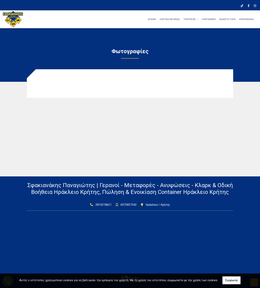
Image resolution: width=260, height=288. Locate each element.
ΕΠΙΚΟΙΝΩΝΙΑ (246, 19)
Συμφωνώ (231, 280)
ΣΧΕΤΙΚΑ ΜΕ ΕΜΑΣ (170, 19)
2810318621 (103, 204)
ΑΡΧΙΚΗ (152, 19)
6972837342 (129, 204)
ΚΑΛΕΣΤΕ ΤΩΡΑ (227, 19)
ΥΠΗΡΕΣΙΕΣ (189, 19)
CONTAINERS (209, 19)
